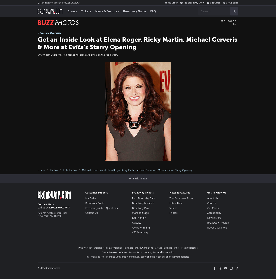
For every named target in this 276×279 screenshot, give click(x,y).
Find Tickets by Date (143, 198)
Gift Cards (213, 2)
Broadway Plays (141, 208)
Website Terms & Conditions (108, 247)
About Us (212, 198)
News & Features (107, 11)
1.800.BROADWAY (59, 2)
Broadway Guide (134, 11)
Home (41, 170)
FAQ (153, 11)
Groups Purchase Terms (167, 247)
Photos (54, 170)
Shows (72, 11)
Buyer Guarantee (217, 227)
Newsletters (214, 217)
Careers (211, 203)
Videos (173, 208)
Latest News (177, 203)
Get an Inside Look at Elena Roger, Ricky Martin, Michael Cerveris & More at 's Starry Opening (137, 170)
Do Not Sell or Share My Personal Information (151, 252)
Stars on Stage (140, 212)
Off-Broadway (140, 232)
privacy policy (139, 256)
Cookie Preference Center (114, 252)
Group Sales (230, 2)
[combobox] (218, 11)
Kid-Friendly (139, 217)
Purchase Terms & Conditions (138, 247)
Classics (136, 222)
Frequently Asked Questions (101, 208)
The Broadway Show (192, 2)
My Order (171, 2)
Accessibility (214, 212)
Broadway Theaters (218, 222)
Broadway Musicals (143, 203)
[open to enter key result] (234, 11)
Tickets (86, 11)
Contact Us (44, 204)
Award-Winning (141, 227)
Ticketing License (189, 247)
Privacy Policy (85, 247)
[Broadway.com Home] (50, 11)
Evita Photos (70, 170)
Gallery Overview (49, 32)
